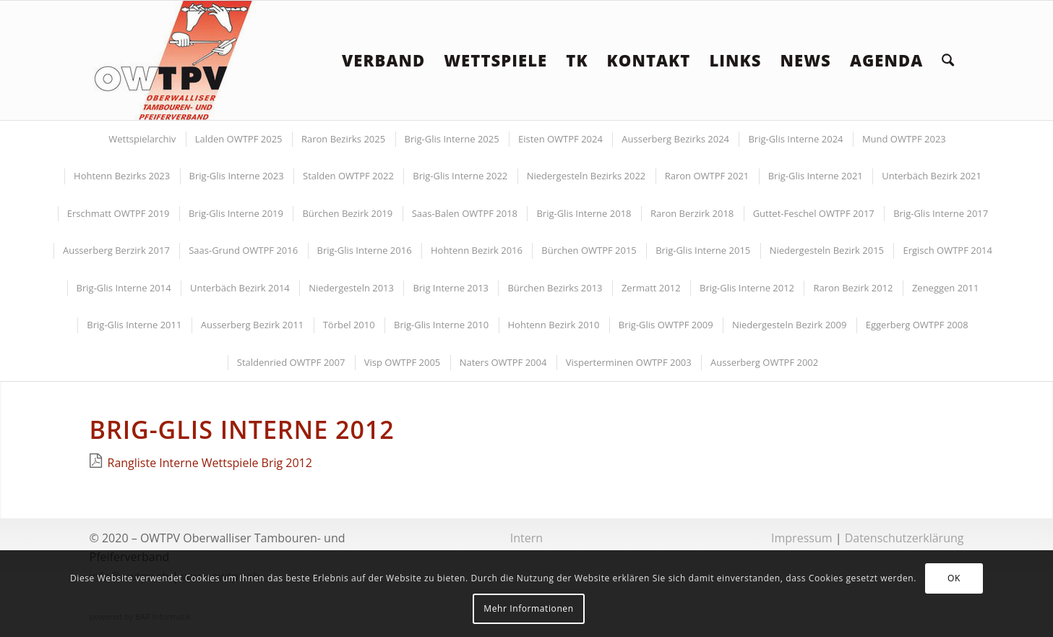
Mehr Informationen (528, 608)
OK (953, 578)
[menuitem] (383, 60)
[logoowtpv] (174, 60)
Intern (526, 538)
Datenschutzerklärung (904, 538)
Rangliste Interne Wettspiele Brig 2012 (210, 463)
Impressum (801, 538)
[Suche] (947, 60)
